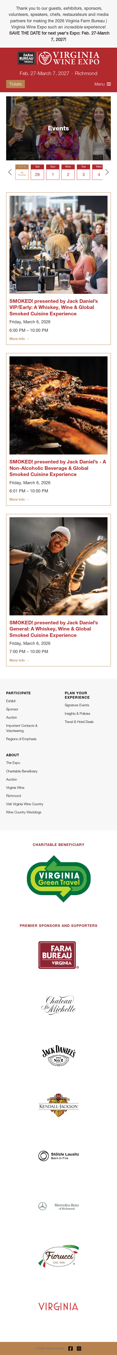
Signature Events (77, 705)
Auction (11, 717)
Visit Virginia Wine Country (24, 804)
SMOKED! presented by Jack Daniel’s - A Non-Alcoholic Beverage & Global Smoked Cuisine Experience (57, 468)
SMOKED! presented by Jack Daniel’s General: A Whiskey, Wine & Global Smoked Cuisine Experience (53, 628)
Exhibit (11, 701)
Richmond (13, 796)
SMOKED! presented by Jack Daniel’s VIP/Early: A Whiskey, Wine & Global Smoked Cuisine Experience (53, 307)
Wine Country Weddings (23, 812)
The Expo (13, 763)
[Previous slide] (10, 172)
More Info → (19, 339)
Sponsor (12, 709)
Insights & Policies (77, 713)
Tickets (15, 83)
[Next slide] (107, 172)
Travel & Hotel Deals (79, 722)
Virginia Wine (15, 787)
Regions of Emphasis (21, 739)
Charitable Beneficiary (21, 771)
